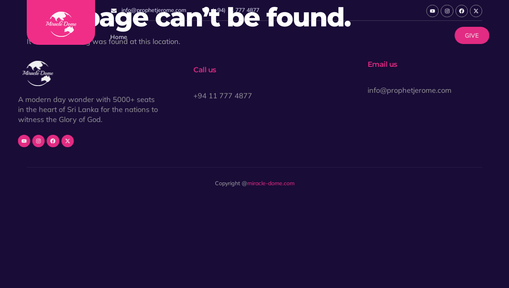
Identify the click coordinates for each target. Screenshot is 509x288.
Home (118, 38)
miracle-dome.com (270, 183)
